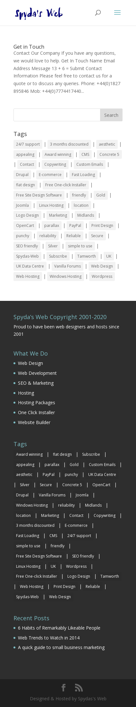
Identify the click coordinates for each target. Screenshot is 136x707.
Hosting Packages (36, 402)
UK (108, 256)
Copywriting (55, 164)
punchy (22, 235)
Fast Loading (83, 174)
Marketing (58, 215)
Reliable (73, 235)
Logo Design (27, 215)
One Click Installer (36, 412)
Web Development (37, 373)
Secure (97, 235)
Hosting (26, 393)
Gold (100, 195)
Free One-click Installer (65, 185)
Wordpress (102, 276)
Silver (53, 246)
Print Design (102, 225)
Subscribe (58, 256)
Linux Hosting (51, 205)
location (81, 205)
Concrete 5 (109, 154)
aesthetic (107, 144)
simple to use (80, 246)
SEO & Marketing (36, 383)
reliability (47, 235)
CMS (85, 154)
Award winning (58, 154)
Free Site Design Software (39, 195)
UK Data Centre (30, 266)
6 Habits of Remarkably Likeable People (59, 628)
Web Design (102, 266)
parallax (51, 225)
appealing (25, 154)
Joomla (22, 205)
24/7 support (28, 144)
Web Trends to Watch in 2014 (49, 638)
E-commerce (50, 174)
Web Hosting (27, 276)
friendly (79, 195)
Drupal (22, 174)
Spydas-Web (27, 256)
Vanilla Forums (67, 266)
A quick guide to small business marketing (61, 647)
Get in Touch (28, 46)
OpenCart (25, 225)
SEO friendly (27, 246)
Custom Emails (89, 164)
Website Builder (34, 422)
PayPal (75, 225)
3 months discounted (69, 144)
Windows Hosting (65, 276)
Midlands (85, 215)
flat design (25, 185)
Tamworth (86, 256)
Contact (27, 164)
